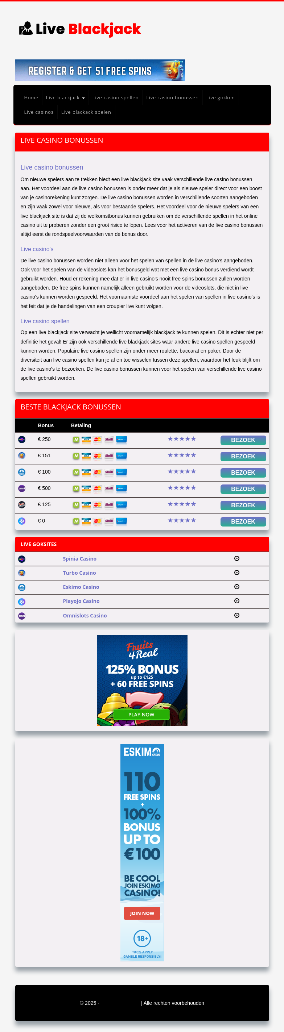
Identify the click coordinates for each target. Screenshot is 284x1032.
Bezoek (243, 440)
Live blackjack (65, 97)
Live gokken (220, 97)
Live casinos (39, 112)
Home (31, 97)
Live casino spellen (115, 97)
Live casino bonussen (172, 97)
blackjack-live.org (121, 1003)
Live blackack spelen (86, 112)
